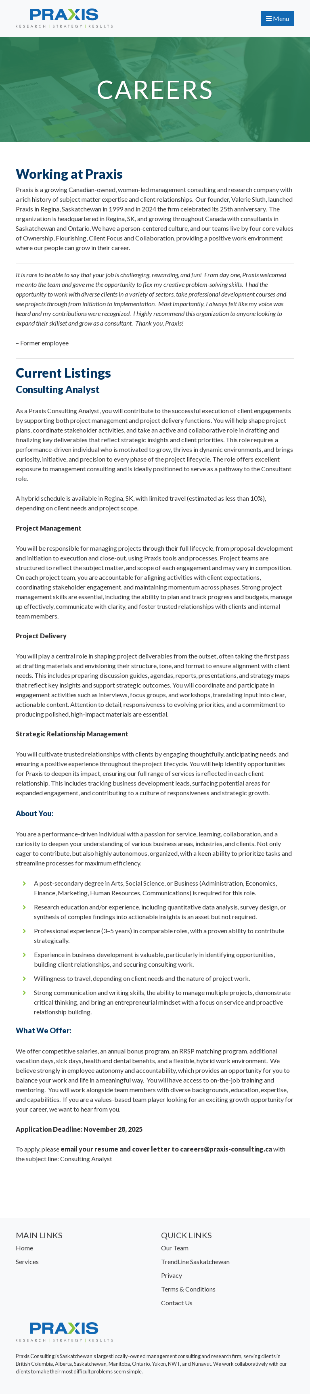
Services (27, 1261)
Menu (277, 18)
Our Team (175, 1248)
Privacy (171, 1275)
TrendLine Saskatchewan (195, 1261)
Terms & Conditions (188, 1289)
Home (24, 1248)
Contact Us (177, 1302)
